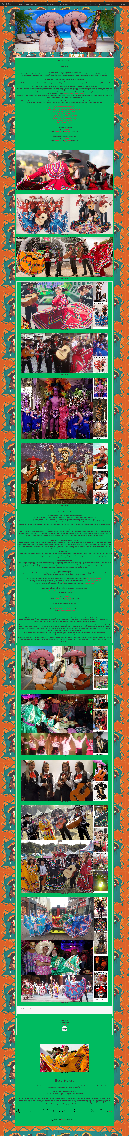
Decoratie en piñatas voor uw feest (64, 117)
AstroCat (63, 1120)
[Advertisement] (64, 1131)
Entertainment (64, 4)
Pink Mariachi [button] (110, 4)
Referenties (96, 4)
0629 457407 (58, 131)
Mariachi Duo (6, 4)
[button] (29, 1010)
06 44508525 (67, 140)
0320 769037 (65, 129)
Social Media (64, 1020)
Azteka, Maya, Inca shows (64, 122)
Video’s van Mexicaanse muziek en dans (64, 118)
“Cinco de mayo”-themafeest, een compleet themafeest (64, 109)
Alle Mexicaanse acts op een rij (64, 106)
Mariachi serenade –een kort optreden (64, 111)
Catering (75, 4)
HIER (110, 1112)
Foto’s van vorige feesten (64, 120)
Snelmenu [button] (123, 4)
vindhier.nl (64, 1024)
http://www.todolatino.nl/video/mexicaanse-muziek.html (78, 582)
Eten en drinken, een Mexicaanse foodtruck (64, 115)
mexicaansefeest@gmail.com (67, 133)
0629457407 (58, 140)
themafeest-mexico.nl (93, 580)
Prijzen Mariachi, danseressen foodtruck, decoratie (64, 108)
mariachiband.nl (89, 583)
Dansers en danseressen (64, 113)
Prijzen (86, 4)
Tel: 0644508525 (49, 4)
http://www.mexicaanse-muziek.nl (74, 93)
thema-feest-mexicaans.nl (94, 578)
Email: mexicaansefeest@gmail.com (29, 4)
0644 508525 (67, 131)
